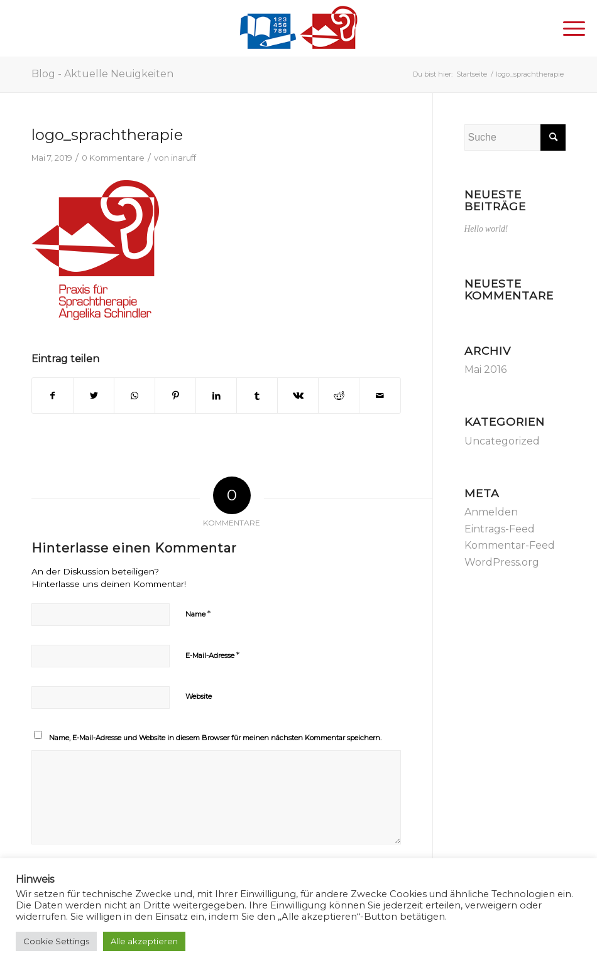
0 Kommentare (113, 158)
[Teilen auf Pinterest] (175, 395)
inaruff (183, 158)
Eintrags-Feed (499, 529)
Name (198, 613)
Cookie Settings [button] (56, 941)
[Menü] (567, 28)
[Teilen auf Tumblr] (257, 395)
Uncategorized (502, 441)
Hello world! (486, 229)
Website (198, 696)
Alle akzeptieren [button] (144, 941)
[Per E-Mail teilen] (379, 395)
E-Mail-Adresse (212, 655)
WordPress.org (501, 562)
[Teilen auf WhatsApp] (134, 395)
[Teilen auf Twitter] (94, 395)
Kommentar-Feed (509, 545)
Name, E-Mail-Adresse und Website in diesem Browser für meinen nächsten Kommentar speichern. (215, 737)
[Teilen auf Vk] (298, 395)
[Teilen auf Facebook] (52, 395)
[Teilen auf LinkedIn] (216, 395)
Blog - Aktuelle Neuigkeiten (102, 74)
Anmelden (491, 512)
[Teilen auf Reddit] (339, 395)
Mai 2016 (485, 369)
